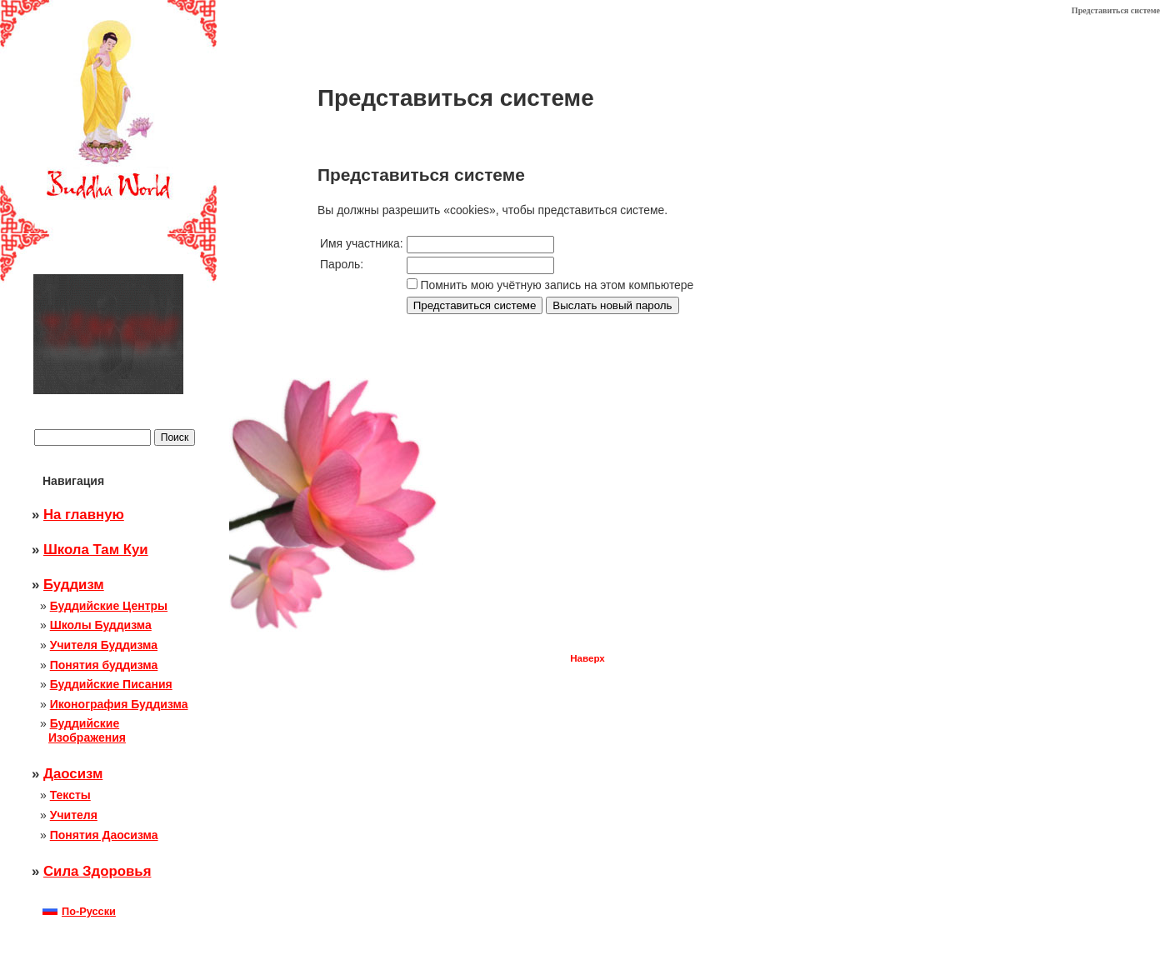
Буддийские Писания (111, 684)
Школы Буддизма (101, 625)
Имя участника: (361, 243)
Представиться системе (1116, 10)
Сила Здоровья (97, 871)
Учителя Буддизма (104, 645)
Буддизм (73, 584)
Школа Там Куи (95, 550)
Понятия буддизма (104, 665)
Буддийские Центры (109, 605)
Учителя (74, 815)
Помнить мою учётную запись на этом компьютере (557, 285)
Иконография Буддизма (119, 704)
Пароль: (341, 264)
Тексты (70, 795)
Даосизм (72, 774)
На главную (83, 514)
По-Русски (79, 911)
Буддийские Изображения (87, 730)
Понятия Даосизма (104, 835)
